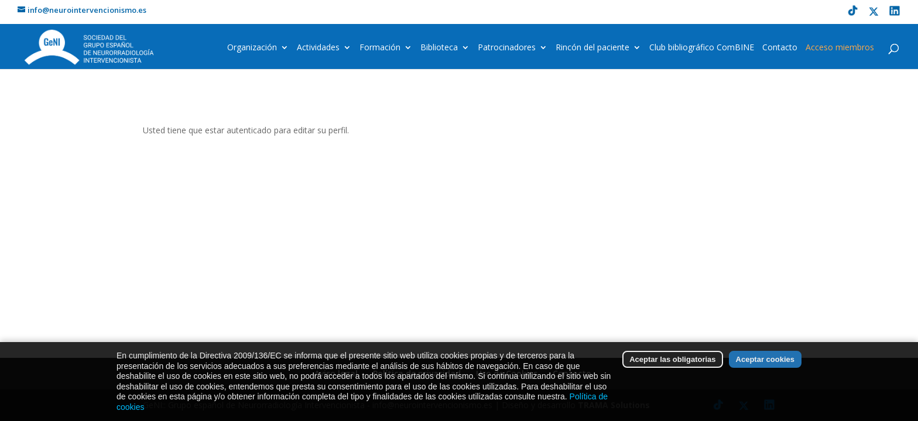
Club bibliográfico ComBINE (701, 48)
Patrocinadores (507, 48)
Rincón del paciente (592, 48)
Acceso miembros (840, 48)
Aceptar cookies (765, 362)
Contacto (779, 48)
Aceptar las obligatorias (672, 362)
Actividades (318, 48)
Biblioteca (439, 48)
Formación (379, 48)
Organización (252, 48)
